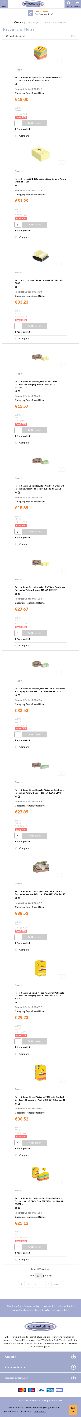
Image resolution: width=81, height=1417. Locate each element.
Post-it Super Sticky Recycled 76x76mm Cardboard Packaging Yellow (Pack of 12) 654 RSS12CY (40, 588)
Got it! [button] (73, 1410)
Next (78, 12)
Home (18, 22)
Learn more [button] (40, 1411)
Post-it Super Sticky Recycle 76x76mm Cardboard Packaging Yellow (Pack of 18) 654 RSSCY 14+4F (39, 791)
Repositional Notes (35, 93)
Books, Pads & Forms (55, 22)
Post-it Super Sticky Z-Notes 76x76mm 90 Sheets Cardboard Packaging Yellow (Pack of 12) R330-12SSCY (39, 995)
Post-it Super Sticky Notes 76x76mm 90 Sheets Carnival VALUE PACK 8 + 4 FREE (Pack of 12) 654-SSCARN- (39, 1201)
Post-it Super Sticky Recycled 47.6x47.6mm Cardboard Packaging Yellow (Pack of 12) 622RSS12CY (36, 384)
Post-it (18, 69)
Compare (21, 136)
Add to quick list (22, 129)
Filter (74, 36)
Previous (2, 12)
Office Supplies (33, 22)
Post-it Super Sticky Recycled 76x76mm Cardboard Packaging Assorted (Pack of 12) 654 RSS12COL (40, 690)
